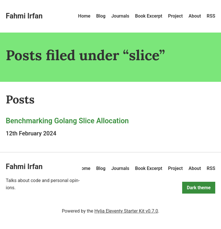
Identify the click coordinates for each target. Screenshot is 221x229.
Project (175, 16)
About (194, 16)
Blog (100, 16)
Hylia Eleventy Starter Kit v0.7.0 (126, 211)
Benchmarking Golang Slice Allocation (67, 121)
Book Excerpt (148, 16)
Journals (120, 16)
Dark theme (199, 187)
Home (84, 16)
